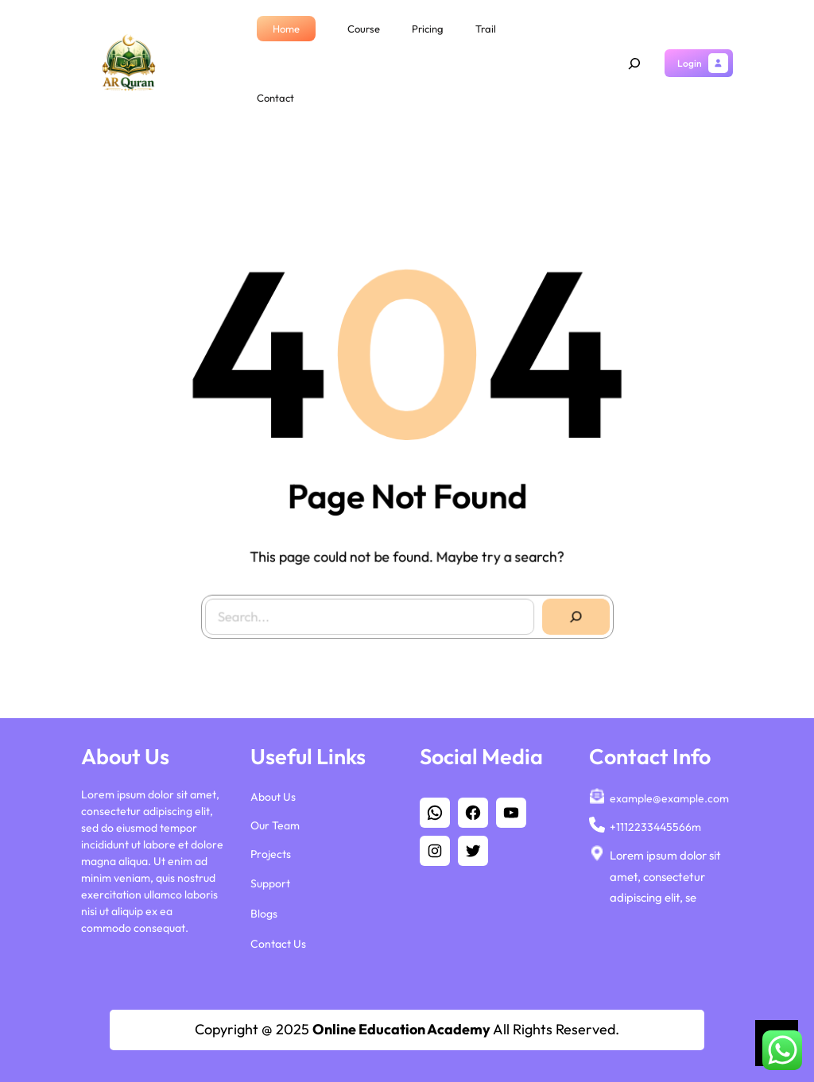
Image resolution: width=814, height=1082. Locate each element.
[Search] (571, 611)
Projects (270, 850)
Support (270, 879)
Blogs (263, 909)
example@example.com (669, 794)
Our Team (275, 821)
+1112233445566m (655, 823)
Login (689, 63)
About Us (273, 793)
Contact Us (278, 940)
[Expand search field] (634, 63)
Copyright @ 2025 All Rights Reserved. (407, 1029)
